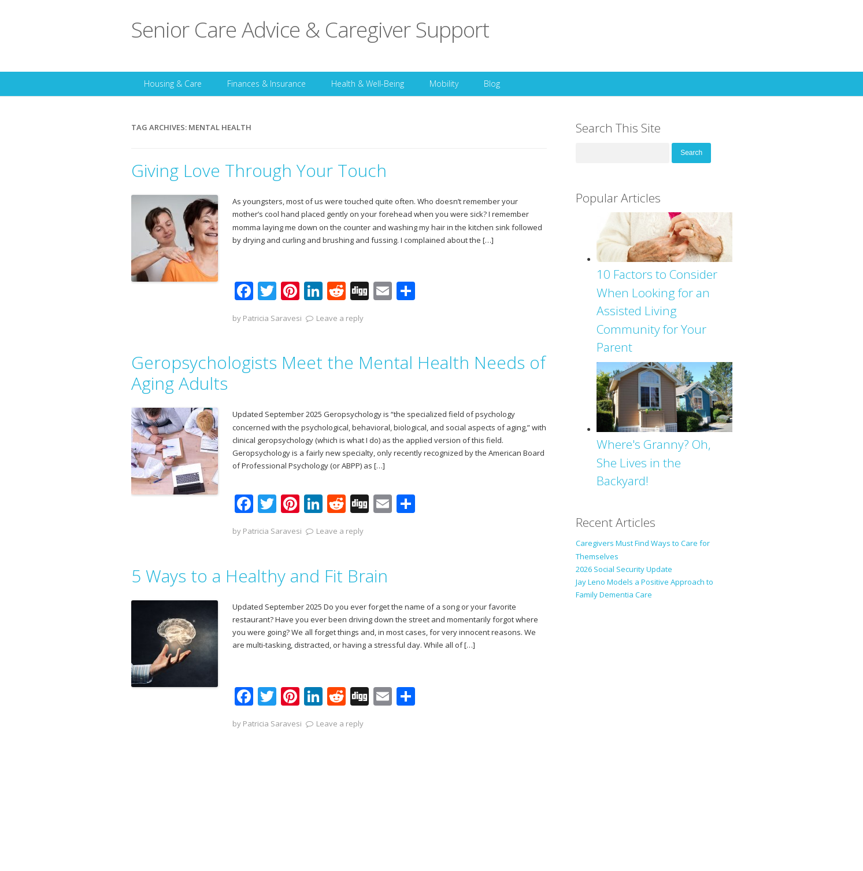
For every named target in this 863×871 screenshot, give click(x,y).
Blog (492, 83)
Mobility (443, 83)
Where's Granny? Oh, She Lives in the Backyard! (654, 462)
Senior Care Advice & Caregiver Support (310, 29)
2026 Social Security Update (624, 569)
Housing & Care (173, 83)
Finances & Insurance (266, 83)
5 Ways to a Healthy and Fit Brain (259, 576)
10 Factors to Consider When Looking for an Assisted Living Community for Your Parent (657, 310)
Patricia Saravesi (272, 318)
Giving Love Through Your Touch (259, 170)
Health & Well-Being (367, 83)
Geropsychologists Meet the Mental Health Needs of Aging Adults (338, 372)
